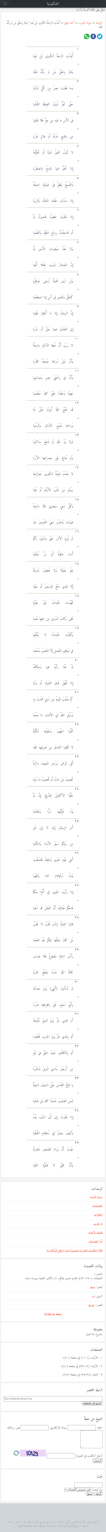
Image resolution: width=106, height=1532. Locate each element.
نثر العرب (98, 1223)
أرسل (98, 1494)
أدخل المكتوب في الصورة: (89, 1455)
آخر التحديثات (96, 1241)
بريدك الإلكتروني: (58, 1427)
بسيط (92, 1287)
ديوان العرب (85, 23)
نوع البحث (97, 1489)
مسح (89, 1494)
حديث (91, 1305)
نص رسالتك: (13, 1427)
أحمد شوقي (69, 23)
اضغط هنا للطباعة (53, 1314)
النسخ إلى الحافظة (92, 1403)
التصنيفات (97, 1206)
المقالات (98, 1215)
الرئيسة (99, 23)
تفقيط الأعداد (95, 1232)
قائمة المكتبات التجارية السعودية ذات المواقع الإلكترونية (75, 1250)
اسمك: (100, 1427)
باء (93, 1296)
